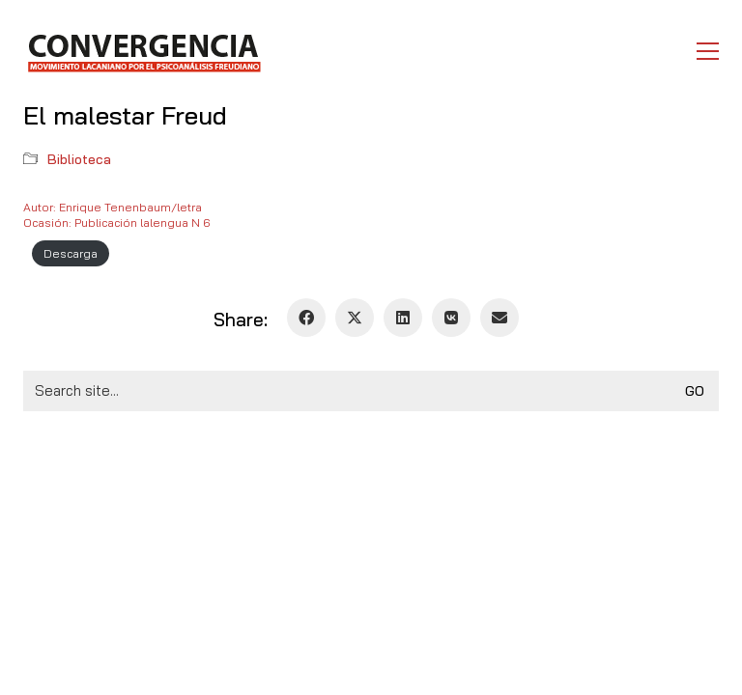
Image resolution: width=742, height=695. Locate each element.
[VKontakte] (451, 317)
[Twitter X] (354, 317)
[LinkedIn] (403, 317)
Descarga (70, 253)
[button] (708, 51)
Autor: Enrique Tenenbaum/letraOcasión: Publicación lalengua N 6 (116, 215)
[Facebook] (306, 317)
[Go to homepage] (143, 51)
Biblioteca (79, 159)
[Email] (499, 317)
